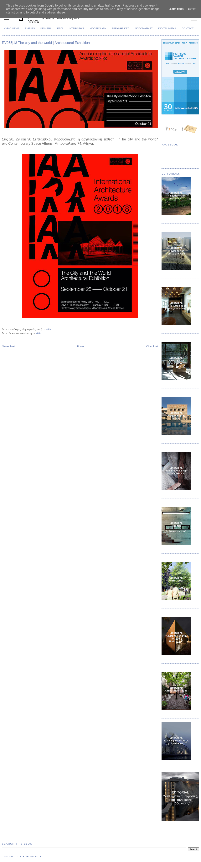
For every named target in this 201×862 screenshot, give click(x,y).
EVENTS (30, 28)
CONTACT (187, 28)
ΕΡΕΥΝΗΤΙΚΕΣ (120, 28)
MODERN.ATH (98, 28)
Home (80, 346)
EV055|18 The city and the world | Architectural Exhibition (46, 43)
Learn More (176, 9)
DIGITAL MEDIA (167, 28)
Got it (192, 9)
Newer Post (8, 346)
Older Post (152, 346)
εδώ (48, 329)
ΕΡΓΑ (60, 28)
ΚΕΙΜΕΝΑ (46, 28)
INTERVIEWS (76, 28)
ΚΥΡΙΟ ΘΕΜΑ (11, 28)
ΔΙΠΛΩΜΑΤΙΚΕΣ (144, 28)
